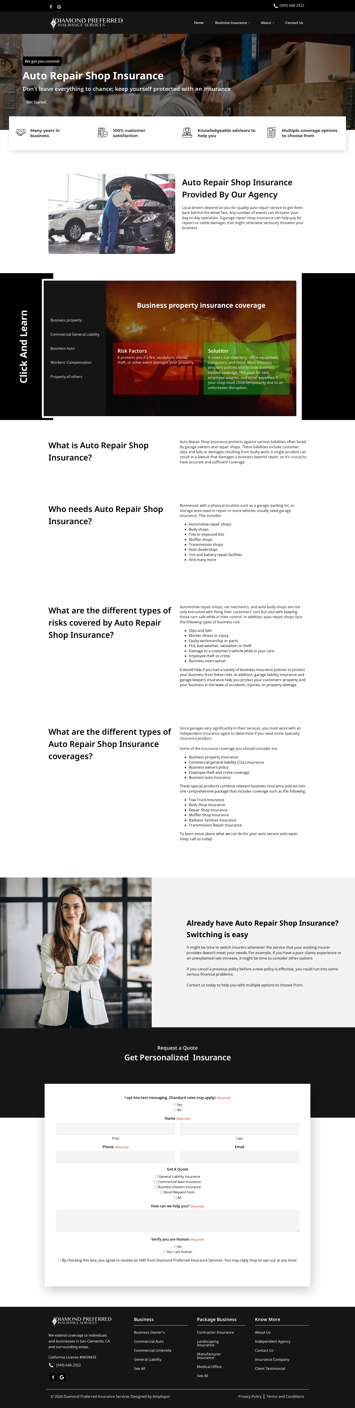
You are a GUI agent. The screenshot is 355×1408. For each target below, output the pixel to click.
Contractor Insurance (215, 1332)
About (266, 22)
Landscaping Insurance (208, 1343)
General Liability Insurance (179, 1176)
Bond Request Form (179, 1192)
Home (199, 22)
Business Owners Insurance (179, 1187)
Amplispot (161, 1396)
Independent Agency (272, 1341)
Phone (115, 1146)
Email (239, 1146)
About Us (263, 1332)
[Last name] (239, 1129)
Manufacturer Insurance (209, 1356)
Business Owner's (149, 1332)
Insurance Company (272, 1359)
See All (139, 1368)
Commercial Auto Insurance (179, 1181)
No (179, 1110)
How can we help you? (177, 1206)
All (179, 1197)
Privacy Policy (249, 1396)
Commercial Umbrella (152, 1350)
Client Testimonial (270, 1368)
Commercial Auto (149, 1341)
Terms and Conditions (285, 1396)
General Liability (147, 1359)
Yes (179, 1104)
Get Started (36, 102)
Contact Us (294, 22)
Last (239, 1138)
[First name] (115, 1129)
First (115, 1138)
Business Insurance (231, 22)
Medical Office (209, 1366)
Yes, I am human (179, 1251)
